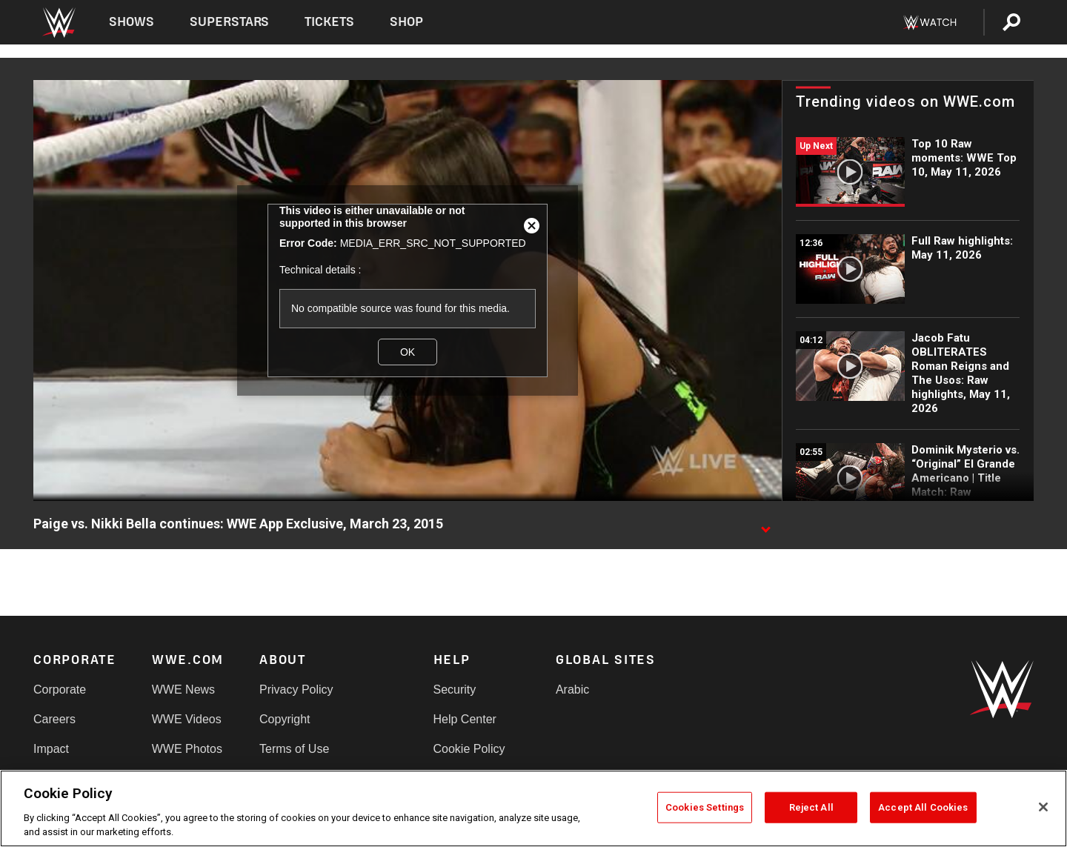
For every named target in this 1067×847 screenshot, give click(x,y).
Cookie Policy (469, 749)
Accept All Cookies (923, 807)
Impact (51, 749)
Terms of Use (294, 749)
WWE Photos (187, 749)
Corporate (59, 689)
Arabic (572, 689)
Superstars (230, 22)
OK (407, 352)
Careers (54, 719)
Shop (406, 22)
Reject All (811, 807)
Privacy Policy (296, 689)
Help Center (464, 719)
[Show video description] (765, 524)
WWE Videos (187, 719)
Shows (131, 22)
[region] (533, 808)
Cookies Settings (704, 807)
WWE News (183, 689)
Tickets (329, 22)
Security (454, 689)
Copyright (284, 719)
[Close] (1043, 807)
